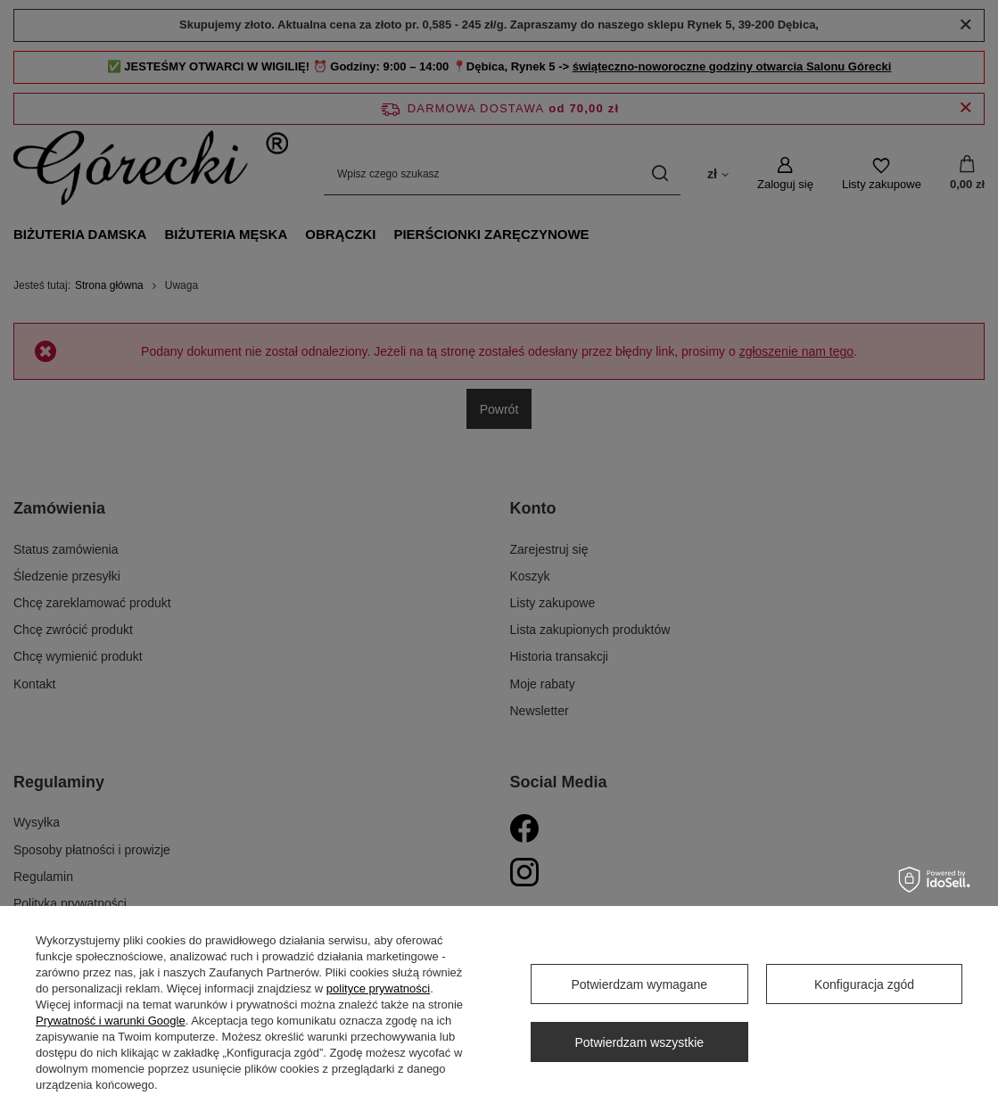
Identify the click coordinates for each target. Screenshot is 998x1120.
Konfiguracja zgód (864, 984)
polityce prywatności (378, 988)
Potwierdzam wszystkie (639, 1042)
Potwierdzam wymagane (639, 984)
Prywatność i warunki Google (111, 1020)
